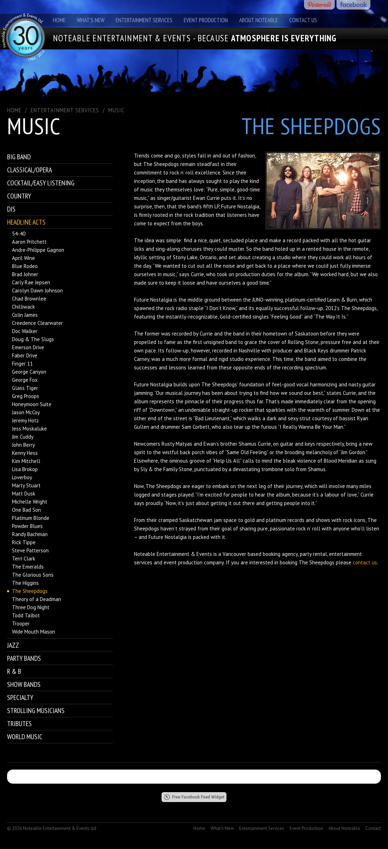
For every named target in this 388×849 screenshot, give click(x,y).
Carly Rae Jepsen (31, 282)
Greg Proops (25, 396)
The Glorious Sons (33, 574)
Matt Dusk (23, 493)
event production (183, 562)
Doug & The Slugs (33, 339)
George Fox (25, 379)
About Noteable (258, 20)
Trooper (21, 623)
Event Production (206, 20)
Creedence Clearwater (37, 323)
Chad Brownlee (29, 298)
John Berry (23, 444)
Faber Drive (24, 355)
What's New (90, 20)
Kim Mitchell (26, 461)
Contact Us (303, 20)
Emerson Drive (28, 347)
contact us (365, 562)
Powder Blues (27, 526)
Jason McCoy (26, 412)
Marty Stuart (26, 485)
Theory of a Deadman (36, 599)
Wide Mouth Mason (33, 631)
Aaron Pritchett (29, 241)
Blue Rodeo (25, 266)
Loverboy (22, 477)
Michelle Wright (29, 501)
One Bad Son (26, 509)
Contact (373, 828)
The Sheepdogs (30, 591)
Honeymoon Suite (31, 404)
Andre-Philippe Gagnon (38, 250)
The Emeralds (28, 566)
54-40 (18, 233)
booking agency (280, 554)
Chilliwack (23, 306)
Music (116, 110)
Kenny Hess (25, 453)
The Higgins (25, 583)
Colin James (25, 314)
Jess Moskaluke (29, 428)
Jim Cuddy (23, 436)
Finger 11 (22, 363)
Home (59, 20)
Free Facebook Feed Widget (194, 797)
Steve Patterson (30, 550)
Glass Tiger (25, 388)
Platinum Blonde (30, 518)
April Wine (23, 258)
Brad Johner (25, 274)
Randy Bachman (30, 534)
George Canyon (29, 371)
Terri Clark (23, 558)
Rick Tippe (24, 542)
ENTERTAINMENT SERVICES (65, 110)
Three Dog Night (30, 607)
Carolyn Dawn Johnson (37, 290)
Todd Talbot (26, 615)
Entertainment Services (144, 20)
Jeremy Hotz (25, 420)
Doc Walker (24, 331)
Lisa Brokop (25, 469)
